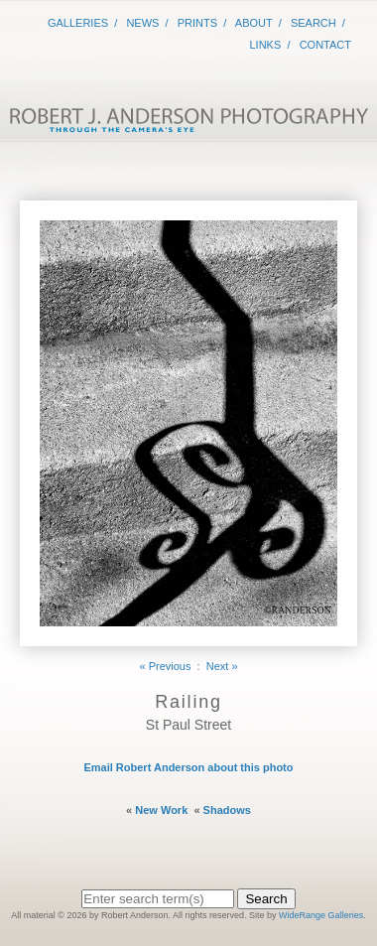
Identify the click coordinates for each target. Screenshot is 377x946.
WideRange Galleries (321, 915)
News (142, 23)
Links (266, 45)
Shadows (227, 810)
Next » (222, 666)
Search (313, 23)
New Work (161, 810)
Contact (325, 45)
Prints (197, 23)
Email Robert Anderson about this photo (188, 767)
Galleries (78, 23)
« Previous (164, 666)
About (254, 23)
